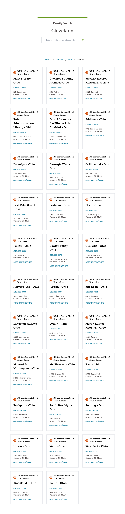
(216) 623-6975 (19, 333)
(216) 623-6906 (91, 124)
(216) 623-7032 (55, 370)
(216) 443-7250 (55, 88)
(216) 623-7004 (91, 292)
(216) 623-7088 (19, 451)
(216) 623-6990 (19, 292)
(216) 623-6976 (55, 255)
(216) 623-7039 (19, 373)
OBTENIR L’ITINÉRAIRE (22, 99)
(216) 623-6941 (19, 214)
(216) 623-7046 (91, 370)
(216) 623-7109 (19, 488)
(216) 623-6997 (55, 292)
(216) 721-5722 (91, 88)
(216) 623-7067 (55, 414)
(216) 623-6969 (19, 251)
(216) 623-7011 (55, 329)
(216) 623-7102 (91, 451)
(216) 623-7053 (19, 410)
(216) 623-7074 (91, 410)
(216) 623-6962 (91, 210)
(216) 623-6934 (91, 169)
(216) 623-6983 (91, 251)
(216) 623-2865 (19, 88)
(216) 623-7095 (55, 451)
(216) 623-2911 (55, 132)
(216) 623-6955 (55, 210)
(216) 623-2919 (19, 132)
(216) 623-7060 (55, 488)
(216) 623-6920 (19, 169)
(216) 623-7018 (91, 333)
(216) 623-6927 (55, 173)
